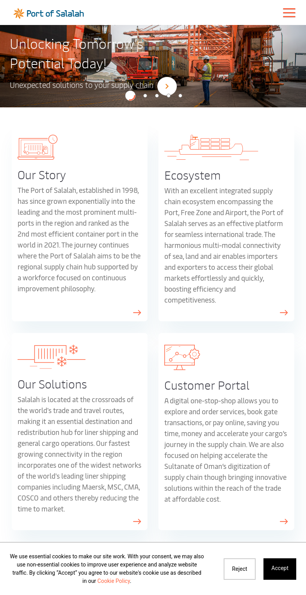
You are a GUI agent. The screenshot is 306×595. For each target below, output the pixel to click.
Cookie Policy (114, 581)
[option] (153, 65)
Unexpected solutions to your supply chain (93, 86)
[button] (130, 96)
